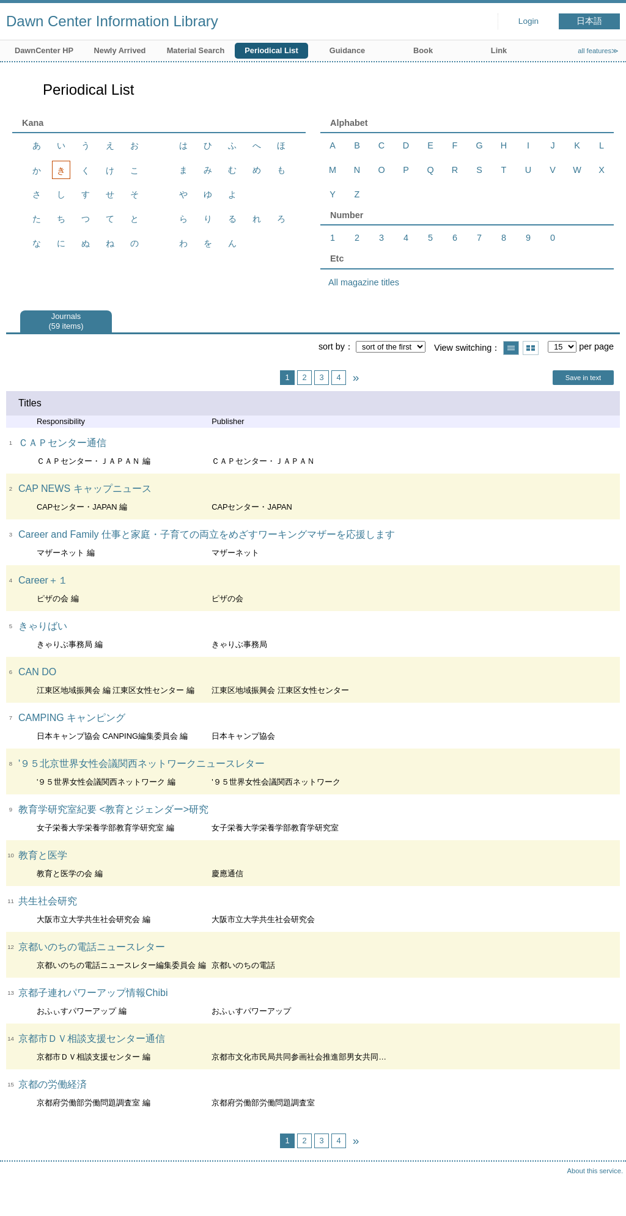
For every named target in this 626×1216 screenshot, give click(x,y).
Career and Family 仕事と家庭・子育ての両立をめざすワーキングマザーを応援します (206, 534)
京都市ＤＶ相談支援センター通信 (91, 1038)
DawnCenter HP (44, 50)
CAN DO (37, 672)
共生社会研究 (47, 901)
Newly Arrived (120, 50)
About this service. (595, 1170)
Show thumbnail (531, 348)
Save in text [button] (583, 377)
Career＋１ (43, 580)
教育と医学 (42, 855)
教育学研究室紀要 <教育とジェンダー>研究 (113, 809)
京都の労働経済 (52, 1084)
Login (528, 21)
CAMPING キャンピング (71, 717)
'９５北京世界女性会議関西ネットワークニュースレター (141, 763)
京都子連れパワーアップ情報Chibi (93, 992)
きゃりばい (42, 626)
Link (499, 50)
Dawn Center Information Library (112, 21)
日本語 (589, 21)
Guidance (347, 50)
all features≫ (598, 50)
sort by (332, 346)
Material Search (196, 50)
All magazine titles (363, 282)
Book (423, 50)
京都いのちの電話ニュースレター (91, 947)
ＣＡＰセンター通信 (62, 443)
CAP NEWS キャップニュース (85, 488)
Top (604, 1194)
